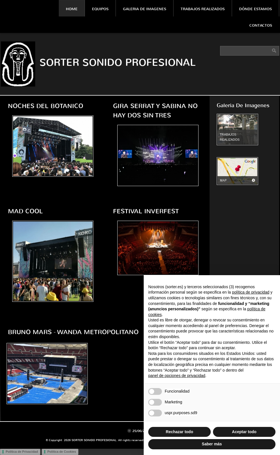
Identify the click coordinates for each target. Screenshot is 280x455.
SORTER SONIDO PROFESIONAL (117, 62)
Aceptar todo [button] (244, 431)
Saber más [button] (212, 444)
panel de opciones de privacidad (176, 375)
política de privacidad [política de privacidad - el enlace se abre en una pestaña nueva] (250, 292)
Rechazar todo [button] (179, 431)
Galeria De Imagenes (144, 9)
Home (72, 9)
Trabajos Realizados (203, 9)
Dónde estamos (255, 9)
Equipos (100, 9)
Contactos (260, 25)
